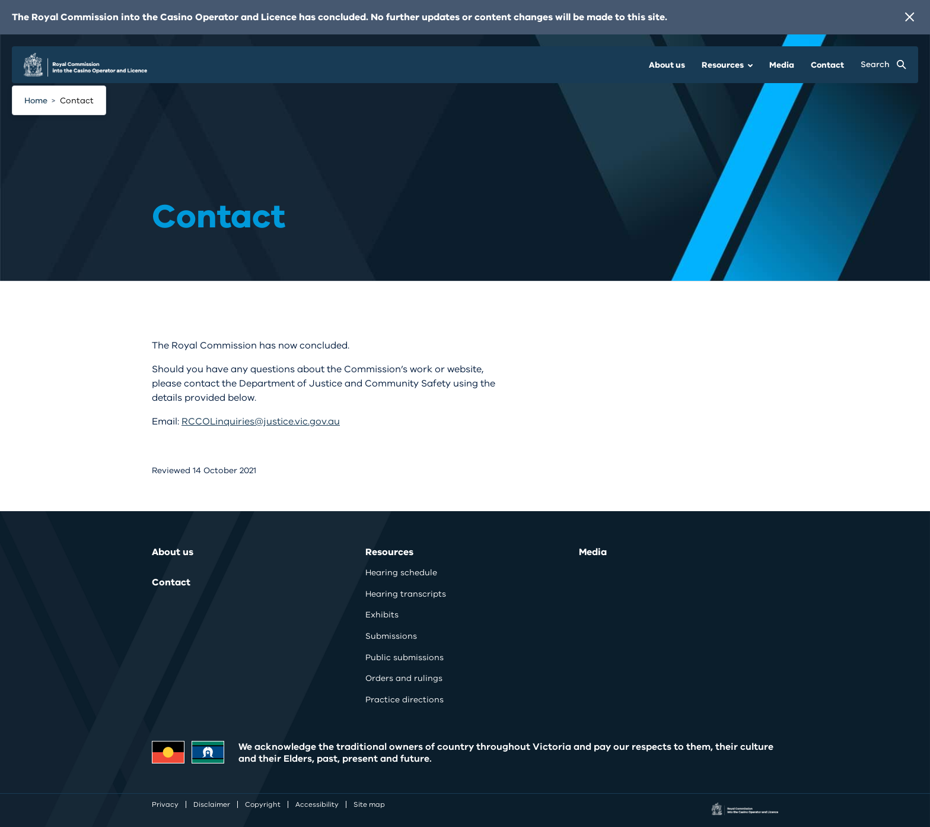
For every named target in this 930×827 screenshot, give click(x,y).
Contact (827, 65)
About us (667, 65)
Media (781, 65)
